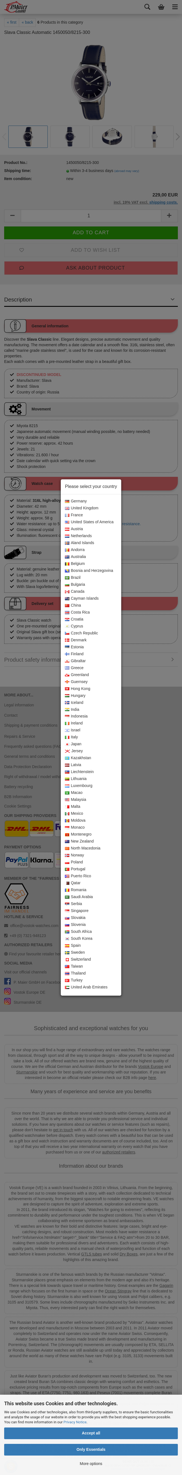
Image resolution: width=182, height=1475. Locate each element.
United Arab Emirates (86, 987)
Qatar (72, 883)
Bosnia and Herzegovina (89, 571)
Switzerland (78, 959)
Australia (75, 557)
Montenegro (78, 834)
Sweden (75, 952)
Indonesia (76, 716)
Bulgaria (75, 584)
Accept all (91, 1433)
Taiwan (74, 966)
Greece (74, 668)
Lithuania (76, 779)
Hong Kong (77, 689)
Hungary (75, 696)
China (73, 605)
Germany (76, 501)
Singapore (77, 911)
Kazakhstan (78, 758)
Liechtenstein (79, 772)
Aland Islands (79, 543)
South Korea (78, 938)
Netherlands (78, 536)
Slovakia (75, 918)
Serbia (73, 904)
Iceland (74, 703)
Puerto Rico (78, 876)
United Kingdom (81, 508)
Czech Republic (81, 633)
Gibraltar (75, 661)
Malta (72, 806)
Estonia (74, 647)
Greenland (77, 675)
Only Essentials (91, 1449)
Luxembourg (78, 786)
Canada (74, 591)
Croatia (74, 619)
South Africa (78, 932)
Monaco (75, 827)
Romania (75, 890)
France (74, 515)
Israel (72, 730)
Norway (74, 855)
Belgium (75, 564)
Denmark (76, 640)
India (72, 709)
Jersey (74, 751)
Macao (73, 793)
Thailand (75, 973)
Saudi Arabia (79, 897)
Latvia (73, 765)
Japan (73, 744)
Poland (74, 862)
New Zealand (79, 841)
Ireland (74, 723)
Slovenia (75, 925)
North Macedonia (82, 848)
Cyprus (74, 626)
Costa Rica (77, 612)
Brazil (72, 577)
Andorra (75, 550)
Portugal (75, 869)
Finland (74, 654)
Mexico (74, 813)
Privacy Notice (75, 1422)
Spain (73, 945)
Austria (74, 529)
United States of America (89, 522)
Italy (71, 737)
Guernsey (76, 682)
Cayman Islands (81, 598)
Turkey (73, 980)
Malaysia (75, 800)
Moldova (75, 820)
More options (91, 1463)
